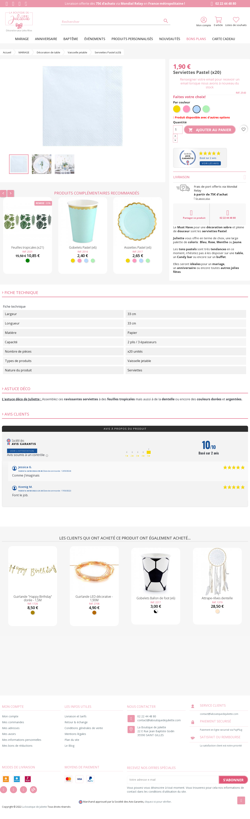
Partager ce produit (194, 214)
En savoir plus (203, 198)
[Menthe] (93, 261)
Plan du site (72, 740)
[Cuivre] (94, 613)
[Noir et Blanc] (156, 611)
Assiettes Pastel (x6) (137, 247)
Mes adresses (11, 728)
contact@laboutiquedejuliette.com (159, 720)
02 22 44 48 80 (222, 4)
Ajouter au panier (209, 130)
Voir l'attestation (22, 450)
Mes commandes (13, 722)
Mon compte (10, 716)
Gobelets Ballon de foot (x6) (156, 598)
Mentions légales (75, 734)
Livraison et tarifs (75, 716)
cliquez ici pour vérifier (158, 801)
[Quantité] (178, 129)
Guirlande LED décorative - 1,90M (94, 598)
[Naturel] (217, 611)
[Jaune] (73, 261)
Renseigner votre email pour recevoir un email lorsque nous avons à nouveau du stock (209, 83)
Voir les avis (210, 163)
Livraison (209, 177)
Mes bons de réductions (17, 745)
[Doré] (33, 613)
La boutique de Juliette (34, 806)
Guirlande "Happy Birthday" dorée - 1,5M (32, 598)
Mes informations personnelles (21, 740)
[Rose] (79, 261)
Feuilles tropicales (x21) (27, 247)
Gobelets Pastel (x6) (82, 247)
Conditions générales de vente (84, 728)
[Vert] (28, 261)
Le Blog (69, 745)
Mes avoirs (9, 734)
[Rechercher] (115, 22)
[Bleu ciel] (86, 261)
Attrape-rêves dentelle (217, 598)
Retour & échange (76, 722)
